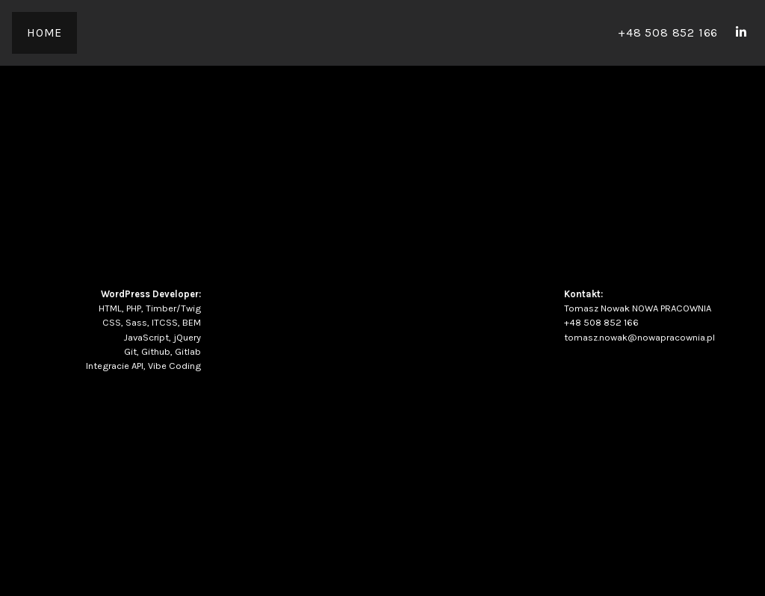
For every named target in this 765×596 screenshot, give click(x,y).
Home (44, 32)
